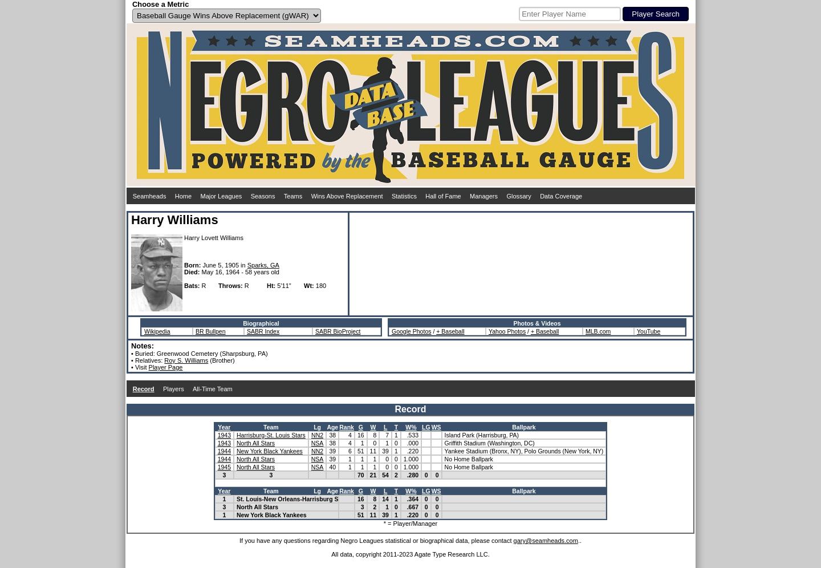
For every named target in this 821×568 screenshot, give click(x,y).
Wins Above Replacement (347, 196)
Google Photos (411, 331)
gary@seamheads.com (546, 540)
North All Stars (256, 443)
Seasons (263, 196)
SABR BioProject (337, 331)
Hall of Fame (443, 196)
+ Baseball (450, 331)
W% (410, 427)
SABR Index (263, 331)
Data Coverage (561, 196)
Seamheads (149, 196)
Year (224, 427)
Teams (293, 196)
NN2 (317, 435)
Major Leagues (221, 196)
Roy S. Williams (186, 360)
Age (332, 427)
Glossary (518, 196)
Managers (484, 196)
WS (436, 427)
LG (426, 427)
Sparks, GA (263, 265)
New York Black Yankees (270, 451)
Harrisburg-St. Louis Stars (271, 435)
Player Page (166, 367)
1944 (224, 451)
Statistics (404, 196)
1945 (224, 467)
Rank (346, 427)
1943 (224, 435)
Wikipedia (157, 331)
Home (183, 196)
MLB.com (598, 331)
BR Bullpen (211, 331)
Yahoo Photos (507, 331)
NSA (317, 443)
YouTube (648, 331)
